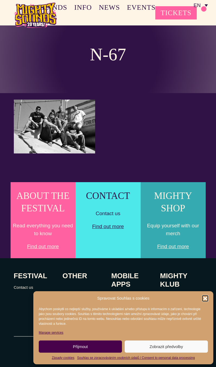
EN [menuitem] (197, 5)
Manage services (51, 333)
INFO (83, 7)
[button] (205, 298)
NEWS (109, 7)
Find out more (43, 246)
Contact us (23, 287)
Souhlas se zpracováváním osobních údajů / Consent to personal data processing (136, 358)
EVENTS (141, 7)
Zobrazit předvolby (166, 346)
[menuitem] (201, 5)
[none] (201, 5)
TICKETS (176, 13)
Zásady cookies (63, 358)
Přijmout (80, 346)
